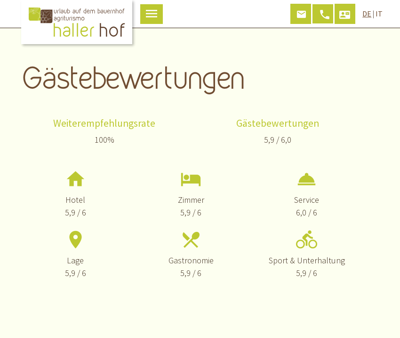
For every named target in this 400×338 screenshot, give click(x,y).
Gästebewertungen (277, 123)
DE (366, 13)
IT (379, 13)
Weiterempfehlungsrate (104, 123)
